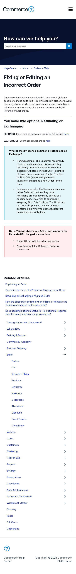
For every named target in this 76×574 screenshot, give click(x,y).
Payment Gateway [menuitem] (17, 348)
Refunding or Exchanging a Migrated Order (27, 296)
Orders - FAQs (41, 68)
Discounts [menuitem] (17, 412)
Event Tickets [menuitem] (19, 419)
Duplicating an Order (16, 284)
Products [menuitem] (17, 380)
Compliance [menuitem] (18, 425)
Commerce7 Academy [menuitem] (19, 341)
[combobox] (35, 46)
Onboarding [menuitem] (13, 528)
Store (25, 68)
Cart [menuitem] (14, 367)
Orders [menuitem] (15, 361)
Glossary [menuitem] (11, 509)
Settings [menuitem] (11, 470)
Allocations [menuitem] (17, 406)
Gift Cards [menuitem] (17, 386)
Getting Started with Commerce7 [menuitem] (24, 322)
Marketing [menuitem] (12, 451)
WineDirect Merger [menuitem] (17, 502)
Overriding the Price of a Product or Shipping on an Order (35, 290)
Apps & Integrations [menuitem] (17, 489)
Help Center (10, 68)
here (66, 133)
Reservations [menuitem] (14, 477)
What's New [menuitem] (13, 328)
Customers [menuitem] (13, 444)
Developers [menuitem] (13, 483)
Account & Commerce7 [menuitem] (19, 496)
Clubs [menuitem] (10, 438)
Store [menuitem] (10, 354)
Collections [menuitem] (18, 399)
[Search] (69, 46)
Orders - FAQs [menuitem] (20, 374)
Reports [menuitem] (11, 464)
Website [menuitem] (11, 431)
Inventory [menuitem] (17, 393)
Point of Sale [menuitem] (13, 457)
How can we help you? (31, 39)
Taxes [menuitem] (10, 515)
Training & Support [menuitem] (16, 335)
